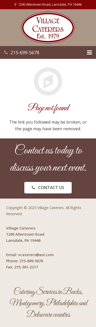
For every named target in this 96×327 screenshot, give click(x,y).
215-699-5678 (24, 52)
